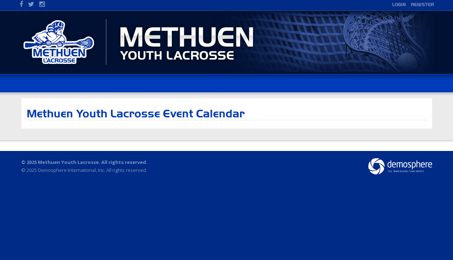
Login (399, 4)
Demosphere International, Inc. (71, 170)
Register (422, 4)
